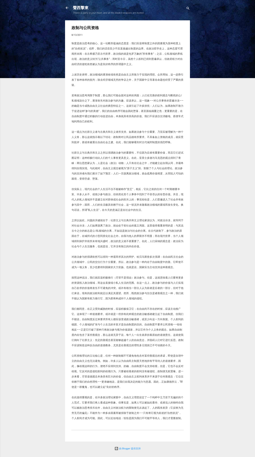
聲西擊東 (80, 8)
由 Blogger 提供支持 (127, 448)
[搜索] (188, 9)
